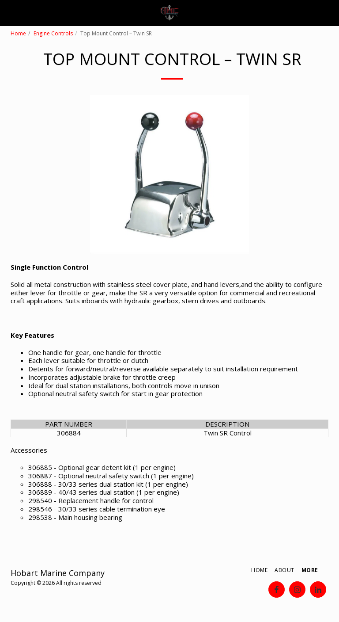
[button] (9, 13)
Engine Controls (53, 33)
